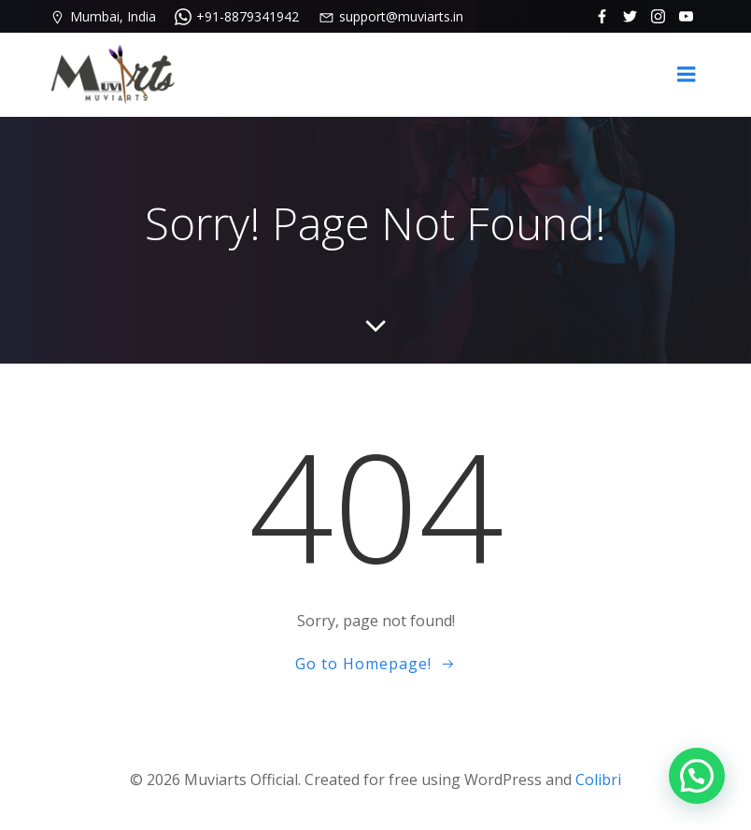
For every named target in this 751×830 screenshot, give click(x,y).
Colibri (598, 779)
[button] (697, 776)
